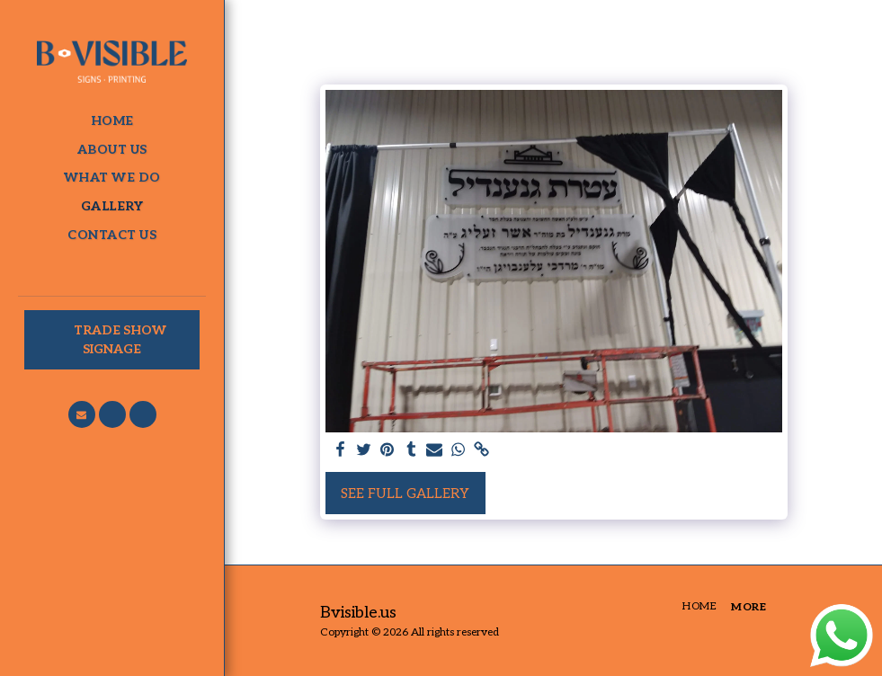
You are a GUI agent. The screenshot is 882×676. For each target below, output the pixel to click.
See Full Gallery (405, 493)
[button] (81, 414)
